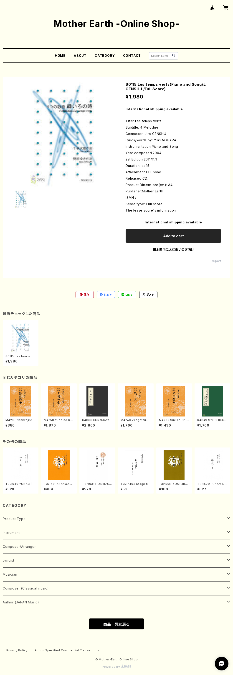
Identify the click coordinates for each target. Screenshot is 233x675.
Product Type (14, 519)
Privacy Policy (17, 650)
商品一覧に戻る (116, 624)
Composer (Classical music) (26, 588)
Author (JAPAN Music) (21, 602)
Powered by (116, 666)
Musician (10, 574)
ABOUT (80, 55)
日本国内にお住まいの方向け (173, 249)
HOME (60, 55)
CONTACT (132, 55)
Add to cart (173, 236)
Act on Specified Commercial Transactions (67, 650)
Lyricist (8, 560)
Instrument (11, 533)
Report (216, 261)
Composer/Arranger (19, 546)
